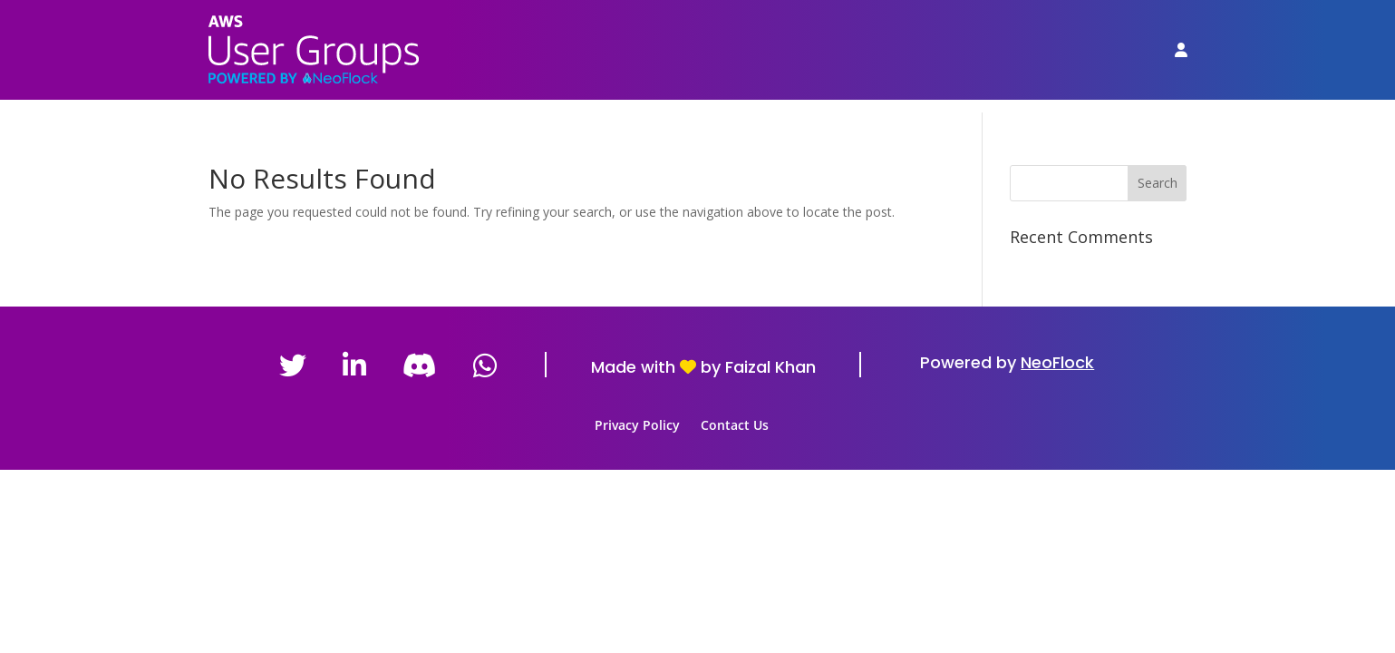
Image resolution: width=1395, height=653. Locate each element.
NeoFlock (1057, 362)
